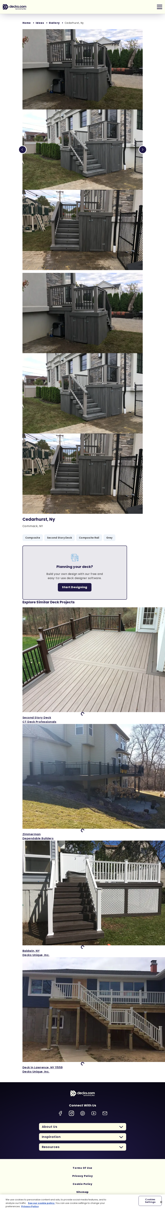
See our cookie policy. (41, 1203)
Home (26, 23)
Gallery (54, 23)
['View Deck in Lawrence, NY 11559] (82, 1015)
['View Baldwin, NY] (82, 899)
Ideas (40, 23)
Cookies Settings (150, 1201)
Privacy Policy (82, 1176)
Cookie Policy (82, 1184)
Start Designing (74, 587)
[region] (82, 1202)
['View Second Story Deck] (82, 665)
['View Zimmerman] (82, 782)
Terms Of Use (82, 1168)
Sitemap (82, 1192)
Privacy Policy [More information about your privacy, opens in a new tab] (30, 1206)
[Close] (161, 1202)
